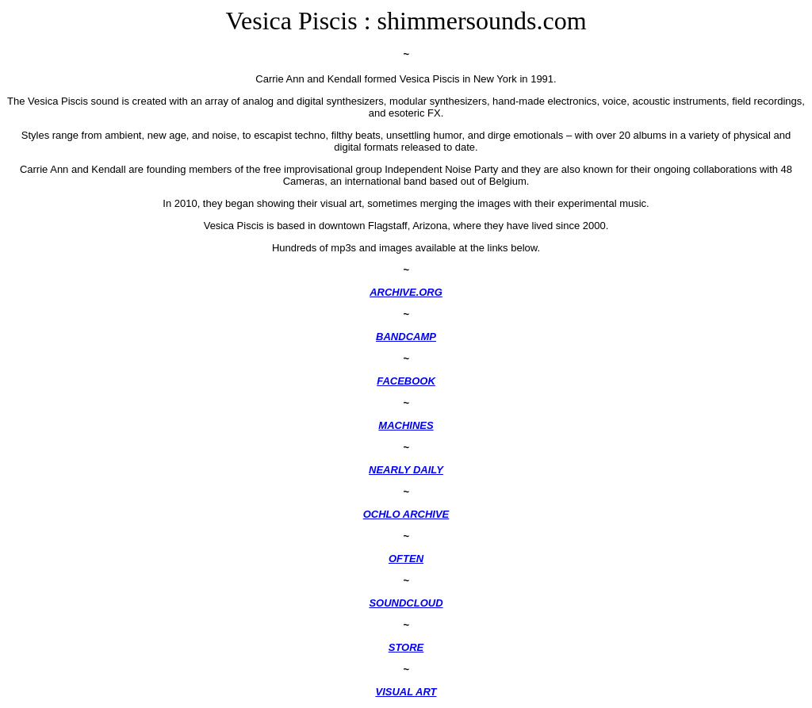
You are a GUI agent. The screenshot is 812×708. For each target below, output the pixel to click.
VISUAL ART (405, 692)
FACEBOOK (406, 381)
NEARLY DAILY (406, 470)
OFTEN (406, 558)
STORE (406, 647)
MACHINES (405, 425)
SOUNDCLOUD (405, 603)
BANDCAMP (406, 337)
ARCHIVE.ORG (406, 292)
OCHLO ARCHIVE (406, 514)
